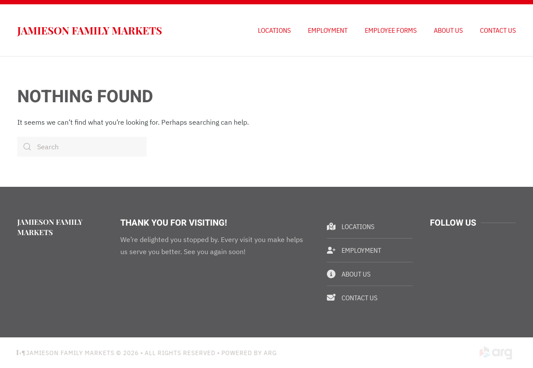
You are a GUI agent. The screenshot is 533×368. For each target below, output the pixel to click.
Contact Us (498, 30)
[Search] (82, 147)
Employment (328, 30)
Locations (274, 30)
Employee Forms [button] (391, 30)
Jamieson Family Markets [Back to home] (89, 30)
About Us (448, 30)
